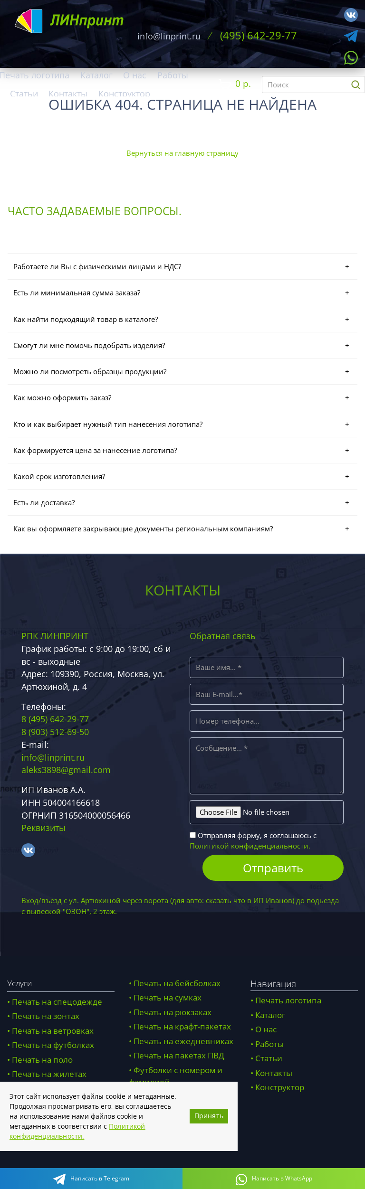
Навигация (273, 985)
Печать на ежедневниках (183, 1042)
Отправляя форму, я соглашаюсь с (253, 842)
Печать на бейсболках (177, 984)
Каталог (96, 75)
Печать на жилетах (49, 1075)
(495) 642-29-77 (258, 35)
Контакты (67, 93)
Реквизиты (43, 829)
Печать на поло (42, 1061)
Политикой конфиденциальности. (250, 847)
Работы (172, 75)
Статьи (24, 93)
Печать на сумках (168, 999)
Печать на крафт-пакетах (182, 1028)
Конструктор (124, 93)
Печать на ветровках (53, 1032)
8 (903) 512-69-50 (55, 733)
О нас (134, 75)
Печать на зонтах (45, 1017)
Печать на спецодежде (57, 1003)
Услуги (19, 984)
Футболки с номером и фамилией (175, 1077)
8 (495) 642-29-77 (55, 721)
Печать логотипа (288, 1002)
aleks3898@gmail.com (66, 771)
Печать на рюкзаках (172, 1013)
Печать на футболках (53, 1046)
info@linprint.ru (168, 36)
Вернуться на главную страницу (182, 153)
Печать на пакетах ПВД (179, 1057)
